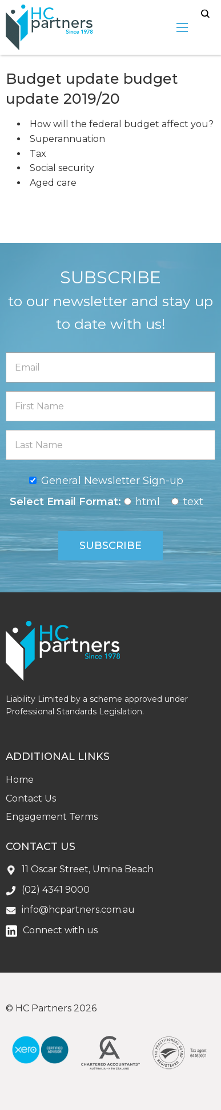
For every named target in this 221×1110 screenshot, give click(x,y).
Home (20, 779)
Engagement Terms (52, 816)
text (193, 501)
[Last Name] (110, 445)
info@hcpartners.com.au (78, 909)
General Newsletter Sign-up (112, 480)
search (205, 14)
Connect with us (60, 930)
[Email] (110, 367)
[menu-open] (182, 27)
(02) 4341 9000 (56, 889)
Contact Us (31, 798)
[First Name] (110, 406)
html (147, 501)
